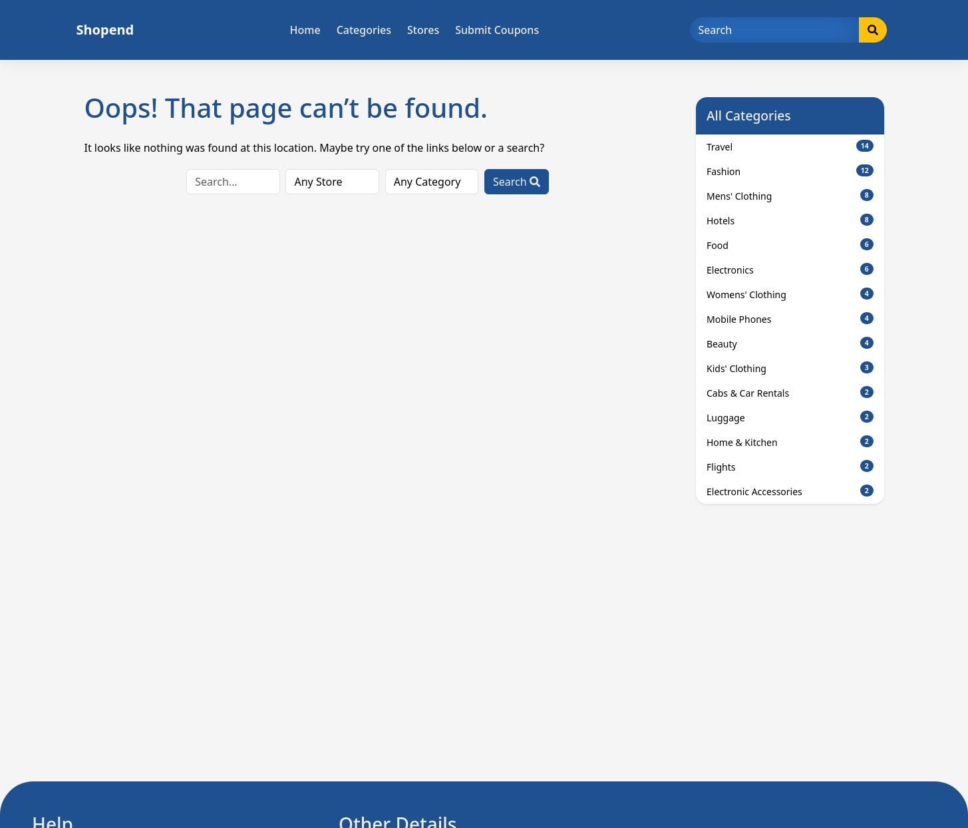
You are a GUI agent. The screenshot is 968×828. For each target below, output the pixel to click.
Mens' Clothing (790, 195)
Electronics (790, 269)
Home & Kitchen (790, 442)
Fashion (790, 171)
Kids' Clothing (790, 368)
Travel (790, 146)
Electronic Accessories (790, 491)
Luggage (790, 417)
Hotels (790, 220)
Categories (364, 30)
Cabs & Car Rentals (790, 392)
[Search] (775, 30)
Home (305, 30)
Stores (423, 30)
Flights (790, 466)
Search (516, 181)
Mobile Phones (790, 318)
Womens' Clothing (790, 294)
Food (790, 245)
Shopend (105, 30)
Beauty (790, 343)
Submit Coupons (497, 30)
